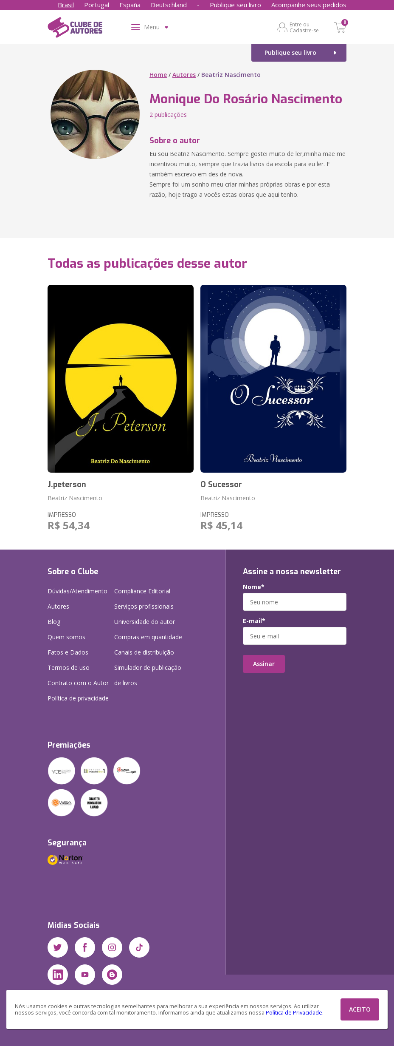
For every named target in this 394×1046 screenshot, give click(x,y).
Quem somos (66, 637)
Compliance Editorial (142, 591)
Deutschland (169, 4)
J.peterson (67, 484)
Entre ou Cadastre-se (304, 27)
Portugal (96, 4)
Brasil (66, 4)
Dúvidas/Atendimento (77, 591)
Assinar (264, 664)
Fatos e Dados (68, 652)
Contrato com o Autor (78, 683)
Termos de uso (69, 667)
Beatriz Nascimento (75, 498)
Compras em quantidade (148, 637)
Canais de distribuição (144, 652)
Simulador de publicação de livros (147, 675)
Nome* (254, 587)
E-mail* (254, 621)
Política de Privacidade (294, 1012)
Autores (184, 75)
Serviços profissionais (144, 606)
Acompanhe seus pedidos (308, 4)
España (130, 4)
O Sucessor (221, 484)
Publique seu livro (235, 4)
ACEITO (360, 1009)
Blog (54, 622)
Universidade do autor (144, 622)
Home (158, 75)
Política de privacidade (78, 698)
